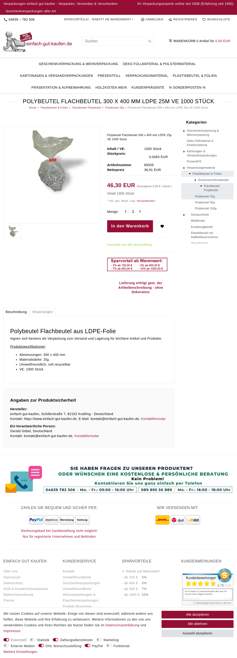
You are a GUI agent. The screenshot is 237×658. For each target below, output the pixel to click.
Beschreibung (16, 312)
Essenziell (19, 640)
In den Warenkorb (130, 226)
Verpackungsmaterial (146, 76)
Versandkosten (145, 200)
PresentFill (109, 76)
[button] (98, 19)
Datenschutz (13, 583)
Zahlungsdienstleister (76, 640)
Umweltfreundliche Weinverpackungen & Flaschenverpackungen (81, 594)
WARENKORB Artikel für (199, 41)
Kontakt (69, 571)
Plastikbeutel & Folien (195, 76)
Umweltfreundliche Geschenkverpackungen (81, 580)
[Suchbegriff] (118, 41)
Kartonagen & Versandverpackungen (56, 76)
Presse (8, 600)
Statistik (43, 640)
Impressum (12, 577)
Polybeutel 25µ (114, 107)
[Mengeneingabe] (133, 212)
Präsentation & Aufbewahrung (61, 87)
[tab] (16, 312)
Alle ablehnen (197, 624)
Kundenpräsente (147, 87)
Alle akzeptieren (197, 614)
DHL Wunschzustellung (63, 646)
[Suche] (150, 41)
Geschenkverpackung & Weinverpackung (78, 64)
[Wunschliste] (215, 19)
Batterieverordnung (18, 594)
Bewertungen (43, 312)
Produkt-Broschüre (77, 606)
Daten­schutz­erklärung (122, 625)
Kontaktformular (153, 419)
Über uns (10, 571)
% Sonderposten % (187, 87)
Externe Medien (23, 646)
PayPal (97, 646)
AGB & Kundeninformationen (25, 589)
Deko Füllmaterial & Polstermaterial (159, 64)
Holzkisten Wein (111, 87)
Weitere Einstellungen (20, 652)
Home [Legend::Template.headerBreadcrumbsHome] (32, 107)
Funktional (121, 646)
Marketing (111, 640)
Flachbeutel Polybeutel (86, 107)
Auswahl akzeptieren (197, 633)
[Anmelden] (152, 19)
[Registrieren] (182, 19)
